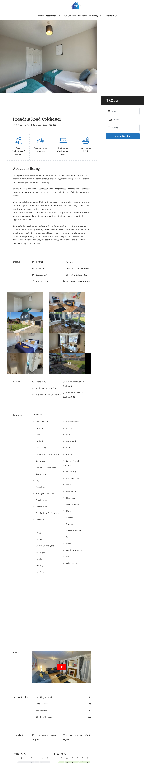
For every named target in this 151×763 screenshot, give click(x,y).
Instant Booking (122, 136)
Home (41, 16)
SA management (97, 16)
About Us (82, 16)
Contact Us (111, 16)
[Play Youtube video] (61, 626)
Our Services (70, 16)
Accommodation (54, 16)
